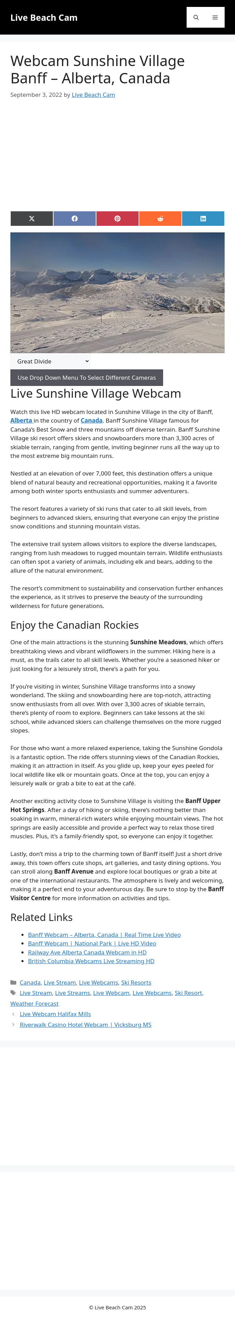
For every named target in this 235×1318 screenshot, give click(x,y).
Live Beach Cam (44, 17)
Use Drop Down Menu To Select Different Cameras (87, 377)
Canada (30, 982)
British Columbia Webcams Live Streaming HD (91, 961)
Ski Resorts (136, 982)
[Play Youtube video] (117, 292)
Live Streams (72, 993)
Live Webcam (111, 993)
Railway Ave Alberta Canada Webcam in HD (87, 952)
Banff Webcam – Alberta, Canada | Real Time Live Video (104, 935)
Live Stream (60, 982)
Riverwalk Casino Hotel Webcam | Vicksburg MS (85, 1025)
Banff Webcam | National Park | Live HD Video (92, 943)
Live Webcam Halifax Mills (55, 1014)
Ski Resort (188, 993)
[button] (196, 17)
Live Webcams (98, 982)
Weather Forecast (34, 1003)
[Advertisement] (122, 148)
